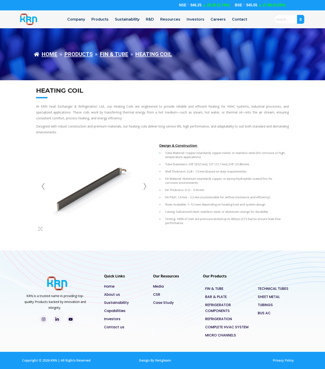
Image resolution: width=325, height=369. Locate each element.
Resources (170, 19)
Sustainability (127, 19)
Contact (239, 19)
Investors (195, 19)
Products (100, 19)
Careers (218, 19)
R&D (150, 19)
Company (76, 19)
